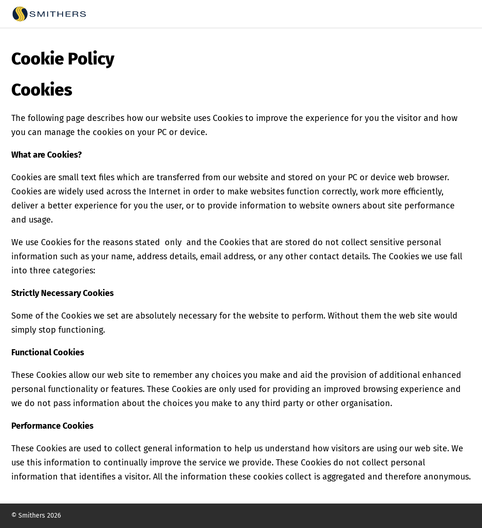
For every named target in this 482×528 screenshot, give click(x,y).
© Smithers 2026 (36, 516)
